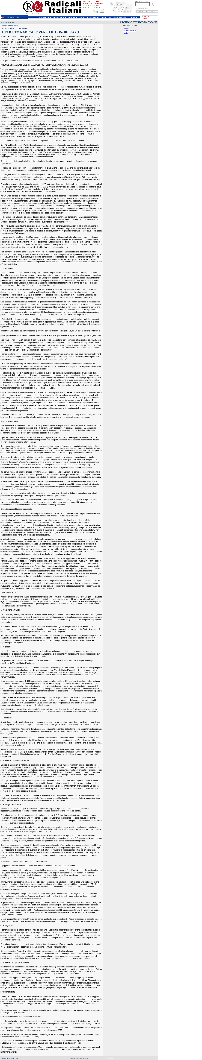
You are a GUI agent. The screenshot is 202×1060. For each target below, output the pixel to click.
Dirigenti (72, 17)
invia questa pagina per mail (79, 1058)
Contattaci (134, 17)
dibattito (125, 33)
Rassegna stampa (117, 17)
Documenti (59, 17)
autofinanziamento (129, 30)
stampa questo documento (9, 1058)
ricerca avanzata (142, 8)
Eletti (82, 17)
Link (104, 17)
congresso (126, 28)
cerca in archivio (7, 22)
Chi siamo (45, 17)
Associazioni (93, 17)
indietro (110, 1058)
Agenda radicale (145, 17)
